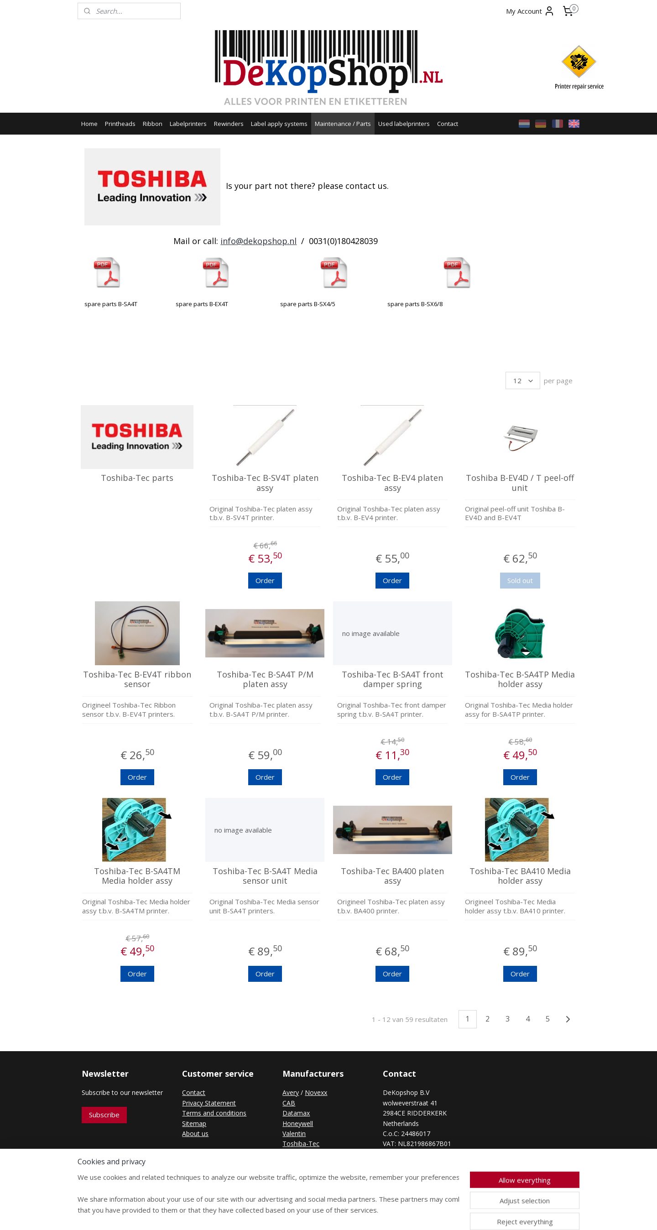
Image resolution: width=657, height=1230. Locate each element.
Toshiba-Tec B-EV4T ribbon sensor (137, 679)
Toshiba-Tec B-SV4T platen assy (264, 483)
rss (312, 1213)
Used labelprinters (404, 124)
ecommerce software (348, 1213)
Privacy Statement (209, 1103)
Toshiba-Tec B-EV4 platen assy (392, 483)
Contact (447, 124)
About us (195, 1133)
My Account (530, 10)
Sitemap (194, 1123)
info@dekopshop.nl (258, 240)
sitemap (293, 1213)
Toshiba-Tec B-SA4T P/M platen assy (264, 679)
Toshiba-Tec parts (137, 478)
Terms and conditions (214, 1113)
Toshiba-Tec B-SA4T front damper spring (392, 679)
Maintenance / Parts (343, 124)
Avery (290, 1092)
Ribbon (152, 124)
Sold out (520, 580)
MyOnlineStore (429, 1213)
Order (264, 580)
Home (89, 124)
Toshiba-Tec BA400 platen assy (392, 876)
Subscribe (104, 1114)
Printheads (120, 124)
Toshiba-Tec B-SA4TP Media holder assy (520, 679)
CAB (288, 1103)
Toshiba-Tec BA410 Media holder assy (520, 876)
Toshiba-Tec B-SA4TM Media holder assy (137, 876)
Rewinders (229, 124)
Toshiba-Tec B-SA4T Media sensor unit (264, 876)
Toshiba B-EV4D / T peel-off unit (520, 483)
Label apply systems (279, 124)
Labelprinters (188, 124)
